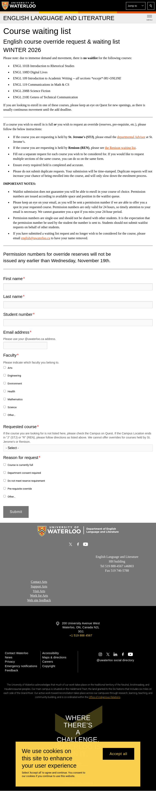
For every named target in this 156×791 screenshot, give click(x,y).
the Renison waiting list (120, 147)
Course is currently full (20, 464)
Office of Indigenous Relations (104, 697)
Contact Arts (39, 581)
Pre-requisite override (20, 488)
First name (13, 278)
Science (12, 407)
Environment (15, 383)
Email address (16, 332)
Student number (17, 314)
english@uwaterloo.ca (35, 238)
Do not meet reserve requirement (26, 480)
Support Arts (39, 586)
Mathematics (15, 399)
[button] (135, 6)
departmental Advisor (131, 137)
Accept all (118, 754)
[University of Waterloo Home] (19, 6)
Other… (11, 415)
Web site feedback (39, 600)
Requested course (20, 426)
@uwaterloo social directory (115, 660)
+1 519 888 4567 (80, 635)
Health (11, 391)
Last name (13, 296)
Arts (10, 367)
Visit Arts (39, 591)
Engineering (14, 375)
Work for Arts (39, 595)
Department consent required (24, 472)
